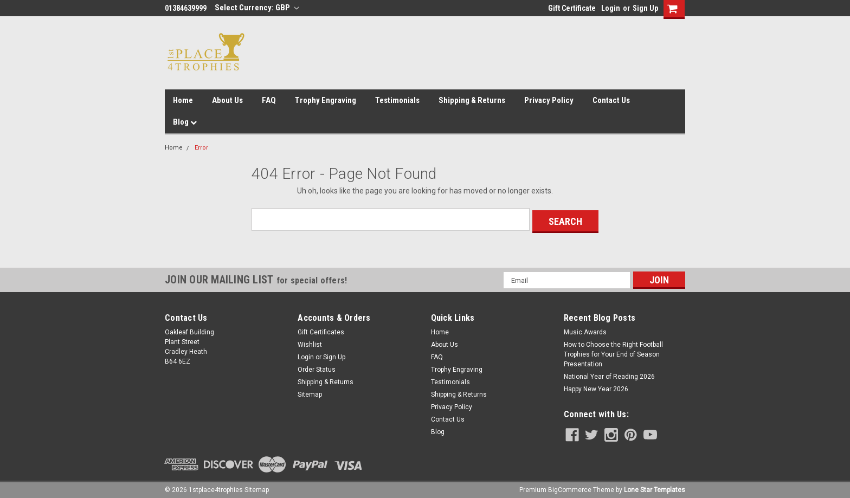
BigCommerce (569, 487)
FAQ (269, 100)
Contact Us (611, 100)
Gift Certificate (572, 8)
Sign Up (645, 8)
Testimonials (397, 100)
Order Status (317, 367)
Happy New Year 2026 (596, 387)
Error (201, 147)
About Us (227, 100)
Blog (185, 122)
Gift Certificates (321, 330)
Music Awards (585, 330)
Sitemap (310, 392)
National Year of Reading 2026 (609, 374)
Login (610, 8)
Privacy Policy (549, 100)
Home (183, 100)
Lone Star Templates (654, 487)
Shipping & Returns (472, 100)
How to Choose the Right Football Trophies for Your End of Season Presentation (613, 352)
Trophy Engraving (325, 100)
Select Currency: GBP (257, 7)
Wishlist (310, 342)
